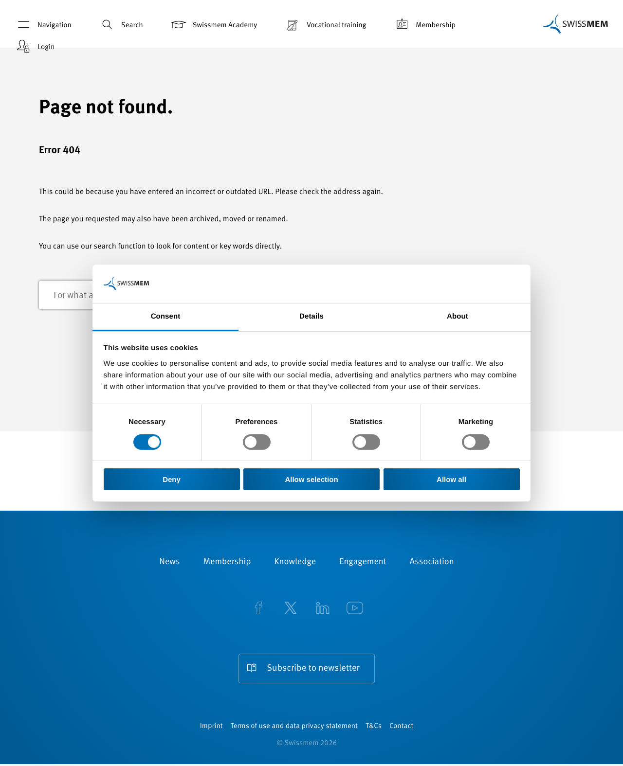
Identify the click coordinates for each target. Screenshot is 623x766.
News (169, 562)
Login (35, 46)
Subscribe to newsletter (313, 669)
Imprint (211, 728)
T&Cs (374, 728)
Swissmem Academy (213, 25)
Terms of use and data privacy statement (294, 728)
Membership (424, 25)
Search (120, 25)
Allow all (451, 479)
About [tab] (457, 316)
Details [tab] (311, 316)
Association (432, 562)
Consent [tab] (166, 316)
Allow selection (311, 479)
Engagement (362, 562)
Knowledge (295, 562)
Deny (172, 479)
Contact (401, 728)
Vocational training (325, 25)
